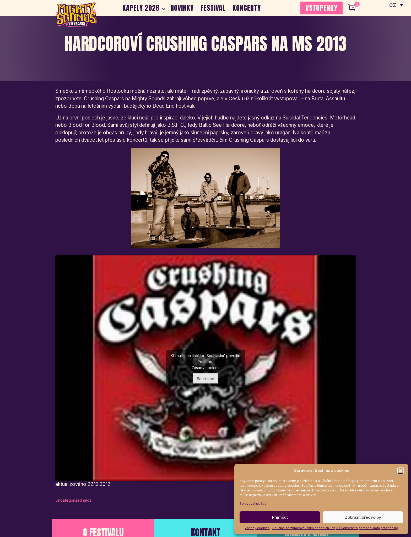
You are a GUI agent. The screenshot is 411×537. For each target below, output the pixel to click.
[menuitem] (396, 5)
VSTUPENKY (321, 8)
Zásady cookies (257, 528)
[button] (400, 470)
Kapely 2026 (140, 8)
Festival (213, 8)
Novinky (182, 8)
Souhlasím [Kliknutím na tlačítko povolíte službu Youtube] (205, 378)
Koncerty (247, 8)
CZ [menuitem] (392, 5)
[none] (396, 5)
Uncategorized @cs (73, 500)
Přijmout (280, 517)
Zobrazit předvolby (363, 517)
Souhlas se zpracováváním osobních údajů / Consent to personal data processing (335, 528)
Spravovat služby (253, 504)
